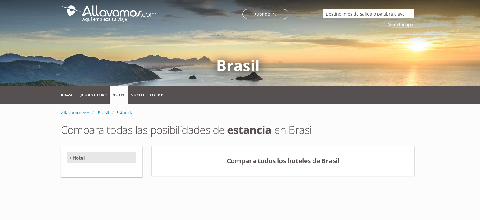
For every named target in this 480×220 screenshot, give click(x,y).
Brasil (67, 94)
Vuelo (137, 94)
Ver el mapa (401, 25)
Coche (156, 94)
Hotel (118, 94)
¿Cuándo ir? (93, 94)
